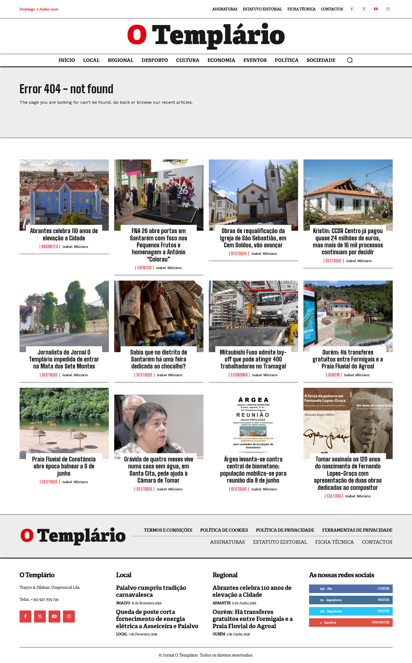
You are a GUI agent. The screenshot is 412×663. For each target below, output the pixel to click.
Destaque (239, 253)
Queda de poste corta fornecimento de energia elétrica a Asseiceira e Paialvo (157, 619)
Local (121, 634)
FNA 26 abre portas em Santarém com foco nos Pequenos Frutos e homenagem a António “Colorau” (158, 245)
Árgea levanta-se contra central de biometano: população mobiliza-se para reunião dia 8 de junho (253, 470)
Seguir (383, 600)
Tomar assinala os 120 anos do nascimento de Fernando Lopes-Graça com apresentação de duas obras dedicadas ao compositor (348, 473)
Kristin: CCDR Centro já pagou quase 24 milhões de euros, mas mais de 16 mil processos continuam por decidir (348, 241)
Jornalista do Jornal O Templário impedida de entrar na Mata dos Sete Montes (64, 359)
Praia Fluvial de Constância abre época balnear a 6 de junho (64, 466)
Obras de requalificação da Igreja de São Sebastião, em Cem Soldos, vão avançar (253, 238)
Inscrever (380, 622)
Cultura (334, 496)
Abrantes (50, 246)
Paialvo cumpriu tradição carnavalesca (151, 591)
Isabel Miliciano (75, 247)
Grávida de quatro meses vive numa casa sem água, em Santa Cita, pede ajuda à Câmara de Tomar (158, 470)
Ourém (334, 375)
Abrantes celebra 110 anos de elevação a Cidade (64, 234)
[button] (349, 60)
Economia (239, 375)
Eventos (144, 268)
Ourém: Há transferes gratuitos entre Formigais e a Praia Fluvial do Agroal (348, 359)
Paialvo (123, 603)
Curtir (383, 588)
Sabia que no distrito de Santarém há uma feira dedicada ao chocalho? (158, 359)
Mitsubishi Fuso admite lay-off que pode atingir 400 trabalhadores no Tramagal (253, 359)
